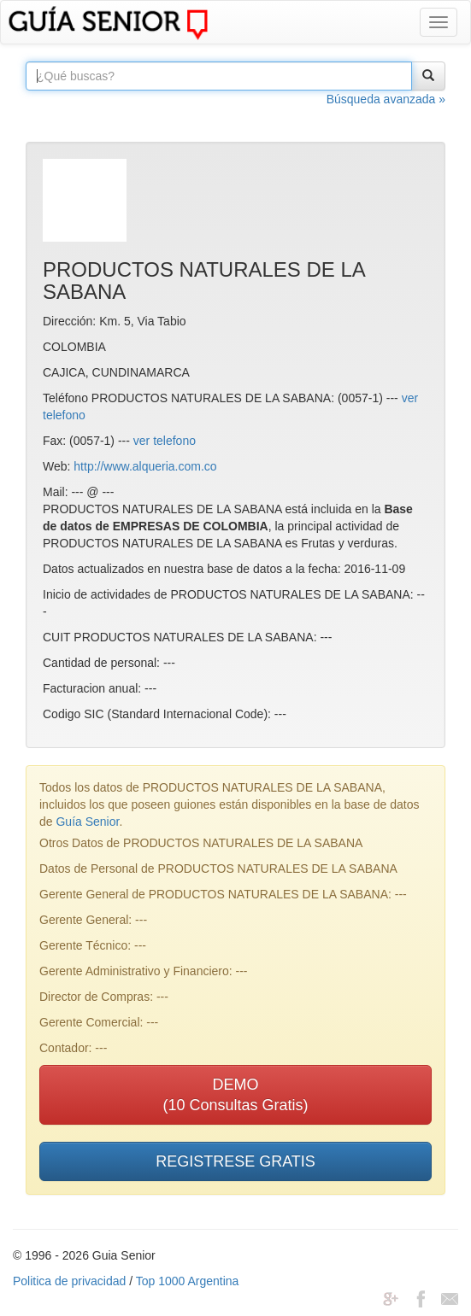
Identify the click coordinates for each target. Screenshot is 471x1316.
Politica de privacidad (69, 1281)
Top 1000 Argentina (187, 1281)
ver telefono (164, 440)
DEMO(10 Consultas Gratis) (235, 1095)
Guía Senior (87, 821)
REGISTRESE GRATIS (235, 1161)
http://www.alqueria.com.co (145, 466)
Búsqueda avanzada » (386, 99)
